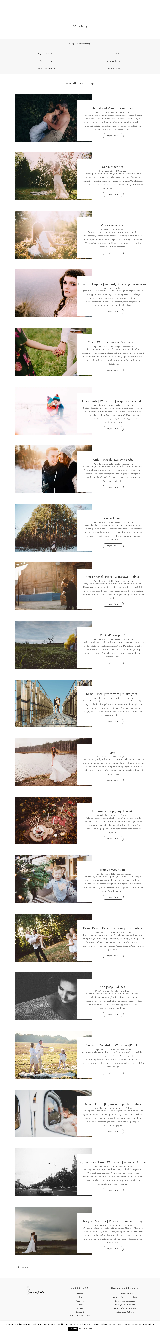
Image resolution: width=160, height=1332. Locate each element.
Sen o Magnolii (112, 166)
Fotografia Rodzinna (125, 1304)
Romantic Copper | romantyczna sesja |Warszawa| (113, 284)
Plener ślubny (46, 61)
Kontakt (80, 1312)
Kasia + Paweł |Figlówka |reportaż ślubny (112, 1104)
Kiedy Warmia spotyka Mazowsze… (112, 342)
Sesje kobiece (113, 68)
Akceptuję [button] (73, 1328)
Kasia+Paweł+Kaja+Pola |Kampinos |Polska (113, 928)
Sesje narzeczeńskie (120, 112)
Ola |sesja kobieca (112, 986)
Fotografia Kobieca (125, 1312)
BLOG (30, 9)
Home (80, 1293)
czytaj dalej (113, 135)
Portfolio (80, 1301)
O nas (80, 1308)
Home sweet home (112, 869)
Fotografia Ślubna (125, 1293)
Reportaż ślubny (46, 53)
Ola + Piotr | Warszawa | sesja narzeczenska (112, 401)
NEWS (110, 9)
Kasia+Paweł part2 (112, 635)
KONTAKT (124, 9)
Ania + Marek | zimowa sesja (113, 459)
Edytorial (114, 53)
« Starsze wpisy (23, 1267)
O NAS (98, 9)
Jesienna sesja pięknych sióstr (113, 811)
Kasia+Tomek (112, 518)
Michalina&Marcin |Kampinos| (112, 108)
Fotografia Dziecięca (125, 1301)
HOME (18, 9)
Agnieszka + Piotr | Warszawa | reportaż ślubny (113, 1162)
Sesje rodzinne (114, 61)
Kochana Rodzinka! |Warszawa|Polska (112, 1045)
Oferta (80, 1304)
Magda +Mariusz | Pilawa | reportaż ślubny (113, 1221)
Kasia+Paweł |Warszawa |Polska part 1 (112, 694)
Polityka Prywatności (80, 1315)
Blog (80, 1297)
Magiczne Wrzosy (112, 225)
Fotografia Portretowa (125, 1308)
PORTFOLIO (46, 9)
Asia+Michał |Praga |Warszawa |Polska (112, 576)
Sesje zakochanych (46, 68)
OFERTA (63, 9)
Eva (112, 752)
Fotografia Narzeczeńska (125, 1297)
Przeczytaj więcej (86, 1328)
